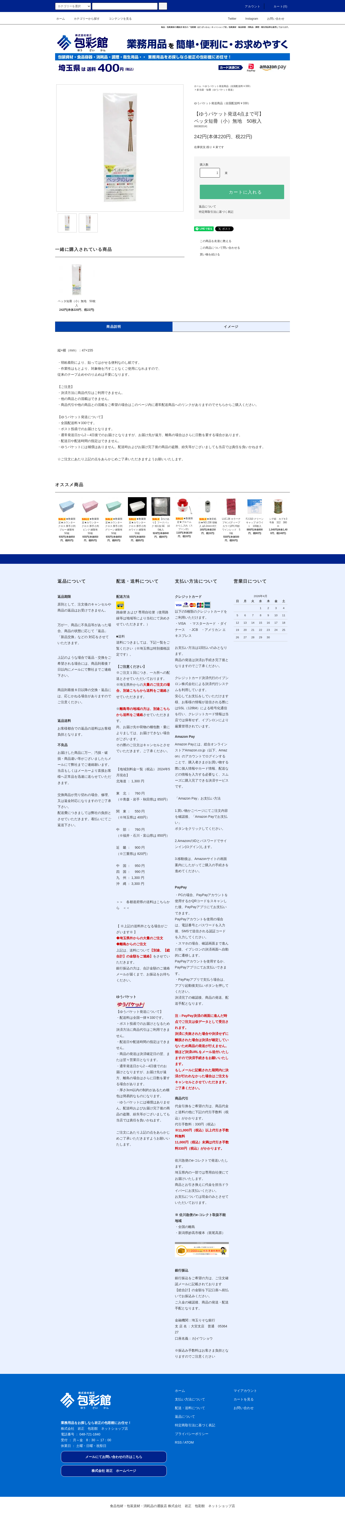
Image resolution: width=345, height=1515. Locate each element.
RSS (178, 1442)
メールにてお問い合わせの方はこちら (113, 1457)
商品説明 (113, 326)
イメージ (231, 326)
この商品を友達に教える (212, 241)
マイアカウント (245, 1391)
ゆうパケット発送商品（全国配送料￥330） (228, 86)
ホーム (60, 18)
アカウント (250, 6)
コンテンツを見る (117, 18)
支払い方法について (190, 1399)
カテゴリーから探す (84, 18)
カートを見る (244, 1399)
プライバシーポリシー (191, 1434)
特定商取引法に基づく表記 (216, 211)
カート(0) (278, 6)
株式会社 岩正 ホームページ (114, 1471)
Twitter (229, 18)
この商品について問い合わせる (217, 247)
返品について (207, 206)
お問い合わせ (272, 18)
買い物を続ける (207, 254)
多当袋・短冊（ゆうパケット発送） (216, 89)
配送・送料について (190, 1408)
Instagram (249, 18)
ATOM (189, 1442)
